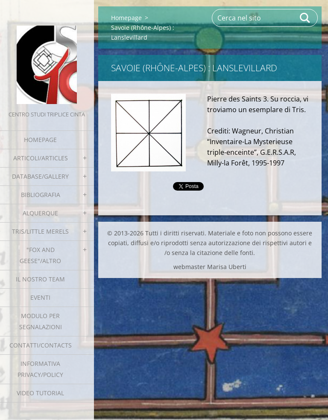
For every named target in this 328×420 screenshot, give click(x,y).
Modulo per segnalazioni (40, 321)
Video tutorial (40, 393)
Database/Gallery (40, 176)
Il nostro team (40, 279)
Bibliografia (40, 195)
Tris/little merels (40, 231)
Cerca (305, 18)
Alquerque (40, 213)
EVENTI (40, 297)
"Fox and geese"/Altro (40, 255)
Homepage (40, 140)
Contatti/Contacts (40, 345)
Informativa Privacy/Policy (40, 369)
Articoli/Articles (40, 158)
